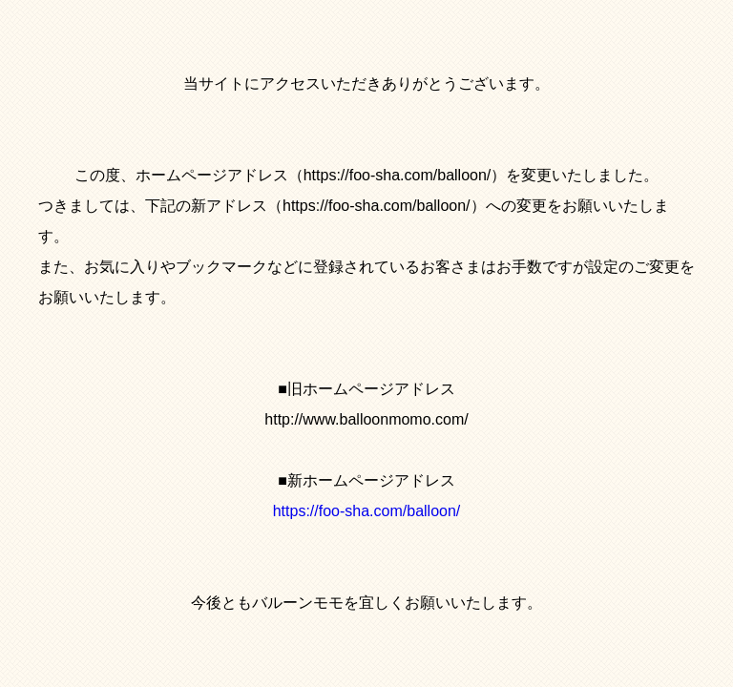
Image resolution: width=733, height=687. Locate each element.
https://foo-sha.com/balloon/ (367, 511)
